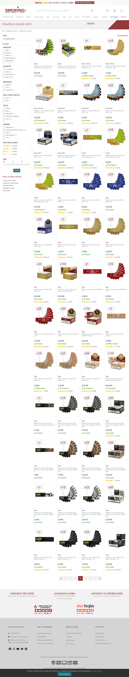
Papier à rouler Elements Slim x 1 (67, 111)
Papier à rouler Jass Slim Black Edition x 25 (91, 558)
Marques (104, 17)
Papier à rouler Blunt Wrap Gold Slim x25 (44, 111)
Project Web (80, 668)
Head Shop (19, 17)
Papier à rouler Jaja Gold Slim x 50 (43, 290)
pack (9, 72)
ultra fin (10, 90)
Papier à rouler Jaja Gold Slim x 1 (67, 245)
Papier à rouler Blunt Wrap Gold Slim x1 (92, 67)
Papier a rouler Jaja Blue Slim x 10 (91, 201)
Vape (64, 17)
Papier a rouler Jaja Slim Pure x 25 (67, 379)
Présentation (99, 633)
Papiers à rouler (9, 188)
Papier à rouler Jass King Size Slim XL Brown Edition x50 (116, 469)
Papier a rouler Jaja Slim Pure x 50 (91, 379)
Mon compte (41, 636)
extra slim (10, 114)
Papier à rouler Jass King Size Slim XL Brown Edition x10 (68, 469)
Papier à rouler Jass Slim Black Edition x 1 (43, 558)
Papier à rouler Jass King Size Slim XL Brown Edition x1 (44, 469)
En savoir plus (97, 671)
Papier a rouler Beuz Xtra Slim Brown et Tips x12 (43, 67)
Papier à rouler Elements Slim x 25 (115, 111)
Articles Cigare (38, 17)
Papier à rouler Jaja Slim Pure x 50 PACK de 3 (115, 379)
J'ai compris (64, 674)
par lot (9, 77)
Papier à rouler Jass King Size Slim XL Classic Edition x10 (68, 514)
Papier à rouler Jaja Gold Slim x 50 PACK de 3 (67, 290)
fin (8, 87)
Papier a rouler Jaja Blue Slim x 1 (67, 201)
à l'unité (10, 69)
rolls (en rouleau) (13, 116)
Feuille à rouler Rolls (10, 183)
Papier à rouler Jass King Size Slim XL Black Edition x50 (115, 425)
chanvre (10, 127)
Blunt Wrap (11, 58)
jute (8, 132)
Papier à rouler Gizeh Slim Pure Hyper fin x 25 (43, 201)
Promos (123, 17)
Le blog (68, 637)
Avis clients (70, 644)
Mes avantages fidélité (45, 640)
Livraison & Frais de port (45, 643)
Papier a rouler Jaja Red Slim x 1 (92, 290)
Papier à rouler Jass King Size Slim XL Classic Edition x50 (116, 514)
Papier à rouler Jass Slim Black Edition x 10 (67, 558)
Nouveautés (114, 17)
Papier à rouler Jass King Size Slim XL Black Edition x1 (44, 424)
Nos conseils (70, 640)
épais (8, 85)
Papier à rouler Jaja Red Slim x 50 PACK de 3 (92, 335)
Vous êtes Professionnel (103, 643)
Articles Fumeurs (11, 31)
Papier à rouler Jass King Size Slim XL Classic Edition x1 (44, 514)
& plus (10, 146)
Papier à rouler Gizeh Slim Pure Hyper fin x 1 (91, 156)
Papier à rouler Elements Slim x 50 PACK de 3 (67, 156)
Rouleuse (6, 191)
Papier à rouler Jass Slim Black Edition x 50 (115, 558)
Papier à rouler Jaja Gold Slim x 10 (91, 245)
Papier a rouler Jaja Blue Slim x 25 (115, 201)
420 (8, 50)
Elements (10, 61)
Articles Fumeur (8, 17)
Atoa (9, 53)
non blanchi (11, 135)
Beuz (9, 55)
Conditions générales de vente (77, 657)
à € (17, 162)
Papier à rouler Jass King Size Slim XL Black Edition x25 (91, 425)
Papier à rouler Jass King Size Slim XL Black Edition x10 (67, 425)
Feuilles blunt (8, 185)
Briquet (28, 17)
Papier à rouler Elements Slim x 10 (91, 111)
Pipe (47, 17)
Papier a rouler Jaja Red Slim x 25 (44, 335)
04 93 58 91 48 (13, 633)
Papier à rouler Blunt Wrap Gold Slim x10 (116, 67)
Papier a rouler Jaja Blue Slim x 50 (43, 245)
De (8, 162)
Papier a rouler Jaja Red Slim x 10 (116, 290)
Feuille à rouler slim (25, 31)
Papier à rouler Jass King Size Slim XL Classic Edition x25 (92, 514)
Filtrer (17, 170)
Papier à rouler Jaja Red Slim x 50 (68, 335)
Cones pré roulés (9, 180)
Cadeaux (96, 17)
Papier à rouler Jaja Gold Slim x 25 (115, 245)
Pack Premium (100, 640)
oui (8, 101)
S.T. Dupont (56, 17)
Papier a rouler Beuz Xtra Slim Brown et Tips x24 (67, 67)
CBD (70, 17)
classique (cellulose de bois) (16, 130)
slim (9, 119)
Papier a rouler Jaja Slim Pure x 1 (115, 335)
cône (8, 108)
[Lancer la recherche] (92, 11)
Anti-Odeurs (86, 17)
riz (8, 138)
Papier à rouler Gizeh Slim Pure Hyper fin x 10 (115, 156)
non (8, 98)
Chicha (77, 17)
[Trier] (16, 39)
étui (8, 111)
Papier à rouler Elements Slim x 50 (43, 156)
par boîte (10, 74)
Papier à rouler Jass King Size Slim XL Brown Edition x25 (92, 469)
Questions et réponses (73, 633)
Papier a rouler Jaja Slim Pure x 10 (43, 379)
